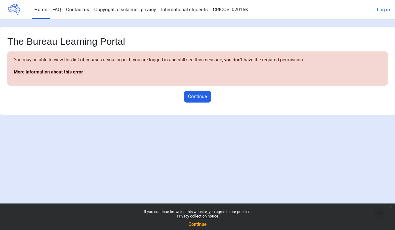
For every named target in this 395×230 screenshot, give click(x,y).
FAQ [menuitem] (56, 9)
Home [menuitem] (40, 9)
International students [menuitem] (184, 9)
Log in (383, 9)
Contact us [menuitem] (77, 9)
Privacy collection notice (197, 216)
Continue (197, 224)
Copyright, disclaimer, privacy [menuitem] (125, 9)
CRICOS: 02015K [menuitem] (230, 9)
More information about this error (65, 72)
